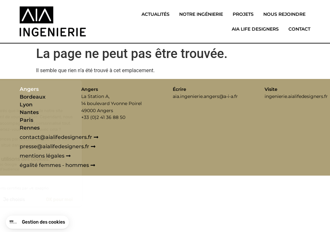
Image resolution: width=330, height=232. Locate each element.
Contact (299, 29)
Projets (243, 14)
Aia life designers (255, 29)
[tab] (49, 89)
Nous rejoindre (284, 14)
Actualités (155, 14)
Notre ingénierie (201, 14)
